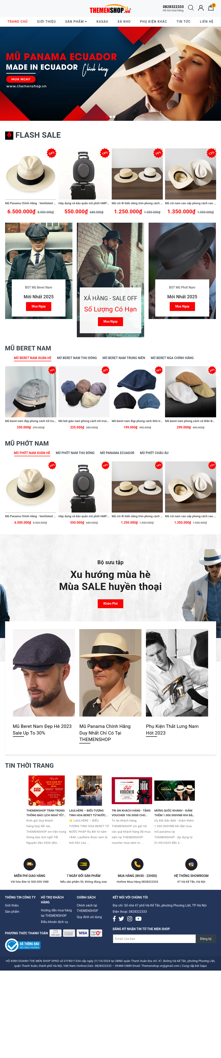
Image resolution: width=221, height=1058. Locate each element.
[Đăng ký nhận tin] (164, 938)
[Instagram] (129, 919)
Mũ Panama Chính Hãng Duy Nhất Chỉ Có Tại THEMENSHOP (105, 733)
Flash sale (33, 135)
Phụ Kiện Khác (153, 21)
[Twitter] (121, 919)
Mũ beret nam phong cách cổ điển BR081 (192, 421)
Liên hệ (206, 21)
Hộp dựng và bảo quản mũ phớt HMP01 (84, 203)
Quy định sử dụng (89, 917)
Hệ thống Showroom (191, 876)
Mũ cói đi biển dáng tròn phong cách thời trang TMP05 (147, 203)
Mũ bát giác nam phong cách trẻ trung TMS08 (88, 421)
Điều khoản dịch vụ (54, 922)
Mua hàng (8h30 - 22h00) (137, 876)
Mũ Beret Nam (28, 348)
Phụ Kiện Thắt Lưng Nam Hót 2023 (172, 729)
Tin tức (184, 21)
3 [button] (114, 117)
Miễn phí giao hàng (29, 876)
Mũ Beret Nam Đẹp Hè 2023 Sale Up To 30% (42, 729)
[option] (110, 74)
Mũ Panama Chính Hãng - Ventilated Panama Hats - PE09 (43, 203)
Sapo (203, 965)
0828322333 (138, 911)
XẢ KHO (124, 21)
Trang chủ (18, 21)
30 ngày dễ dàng (23, 8)
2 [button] (111, 117)
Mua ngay (39, 306)
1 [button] (107, 117)
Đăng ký (206, 939)
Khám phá (110, 603)
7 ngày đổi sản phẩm (83, 876)
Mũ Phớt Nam (27, 443)
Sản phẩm (76, 21)
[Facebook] (114, 919)
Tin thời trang (29, 765)
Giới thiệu (46, 21)
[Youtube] (138, 919)
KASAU (102, 21)
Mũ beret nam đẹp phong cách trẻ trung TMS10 (36, 421)
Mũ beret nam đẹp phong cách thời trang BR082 (143, 421)
